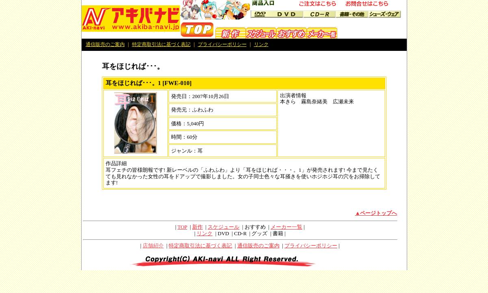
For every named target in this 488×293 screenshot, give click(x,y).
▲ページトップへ (376, 213)
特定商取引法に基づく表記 (161, 44)
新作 (197, 227)
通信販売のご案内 (105, 44)
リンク (261, 44)
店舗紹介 (153, 246)
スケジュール (223, 227)
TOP (182, 227)
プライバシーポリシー (222, 44)
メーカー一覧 (286, 227)
